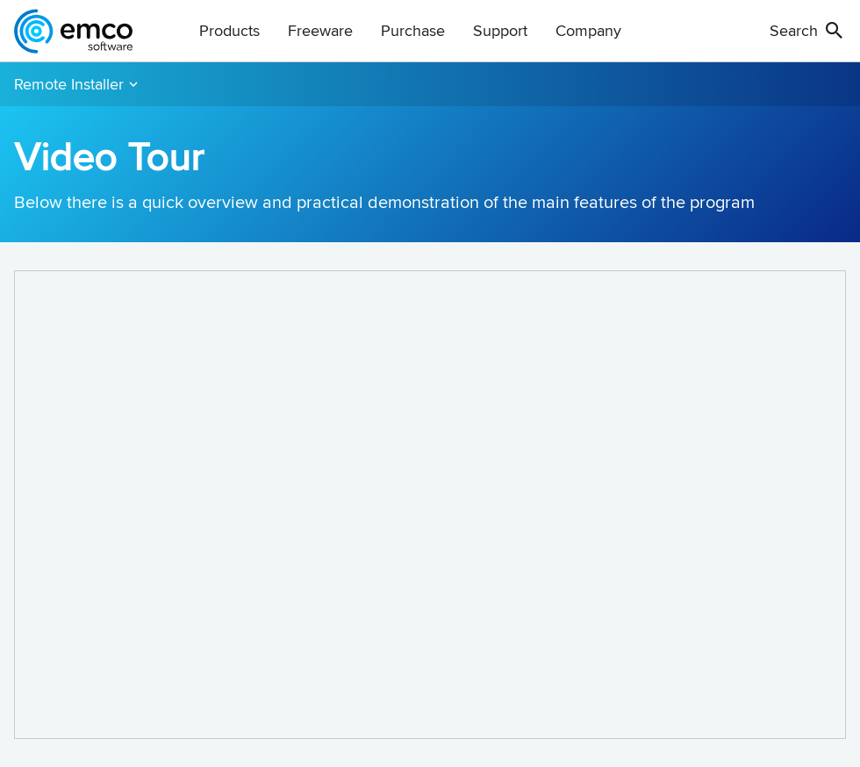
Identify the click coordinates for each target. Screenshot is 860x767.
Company (588, 30)
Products (229, 30)
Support (500, 30)
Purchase (413, 30)
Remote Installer (69, 84)
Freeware (320, 30)
